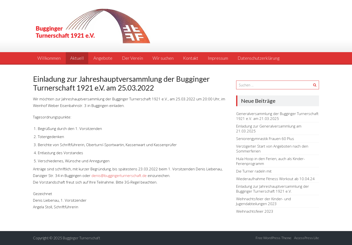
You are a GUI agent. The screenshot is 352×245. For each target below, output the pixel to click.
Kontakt (190, 58)
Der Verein (132, 58)
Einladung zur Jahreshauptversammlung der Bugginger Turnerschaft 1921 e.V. (272, 189)
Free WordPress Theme (273, 238)
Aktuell (77, 58)
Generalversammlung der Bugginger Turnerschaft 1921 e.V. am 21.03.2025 (277, 116)
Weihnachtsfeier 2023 (254, 211)
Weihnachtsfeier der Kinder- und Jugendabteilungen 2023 (263, 201)
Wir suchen (163, 58)
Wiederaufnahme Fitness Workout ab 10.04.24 (275, 178)
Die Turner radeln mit (254, 171)
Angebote (102, 58)
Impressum (218, 58)
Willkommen (49, 58)
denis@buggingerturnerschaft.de (119, 175)
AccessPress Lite (306, 238)
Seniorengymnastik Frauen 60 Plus (265, 138)
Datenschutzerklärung (259, 58)
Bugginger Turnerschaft (81, 238)
